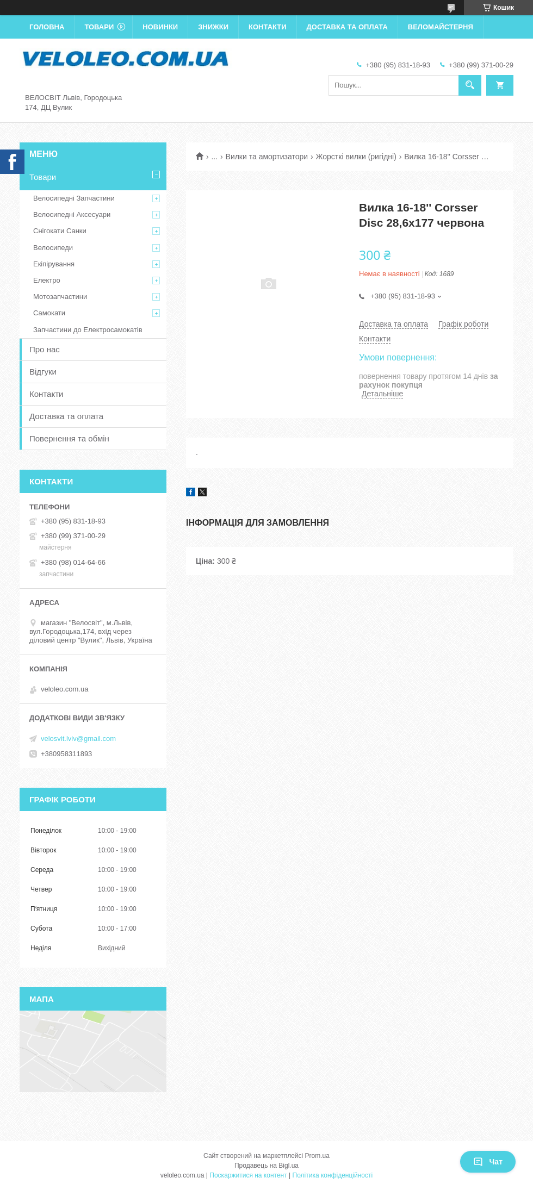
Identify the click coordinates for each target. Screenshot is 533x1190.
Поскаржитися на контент (248, 1175)
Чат (488, 1162)
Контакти (268, 27)
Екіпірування (54, 264)
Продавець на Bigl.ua (266, 1165)
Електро (46, 280)
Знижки (213, 27)
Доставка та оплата (347, 27)
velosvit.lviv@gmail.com (78, 738)
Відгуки (43, 371)
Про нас (44, 349)
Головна (46, 27)
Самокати (49, 313)
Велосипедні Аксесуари (71, 214)
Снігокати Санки (59, 231)
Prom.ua (317, 1156)
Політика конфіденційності (333, 1175)
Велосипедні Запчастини (74, 198)
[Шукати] (469, 85)
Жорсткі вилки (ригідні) (356, 156)
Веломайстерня (440, 27)
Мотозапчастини (60, 296)
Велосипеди (53, 248)
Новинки (160, 27)
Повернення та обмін (69, 438)
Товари (99, 27)
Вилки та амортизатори (267, 156)
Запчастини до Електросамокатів (87, 330)
